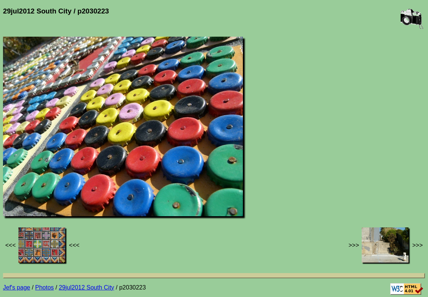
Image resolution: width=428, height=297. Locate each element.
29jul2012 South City (86, 287)
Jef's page (16, 287)
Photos (44, 287)
